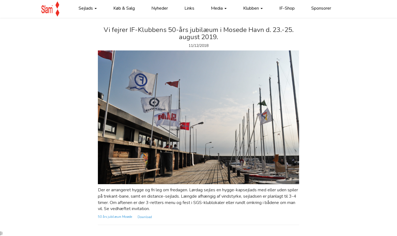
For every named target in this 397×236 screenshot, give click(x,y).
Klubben (253, 8)
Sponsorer (321, 8)
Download (145, 217)
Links (189, 8)
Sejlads (88, 8)
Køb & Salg (124, 8)
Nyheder (159, 8)
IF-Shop (287, 8)
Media (219, 8)
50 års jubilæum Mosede (115, 217)
